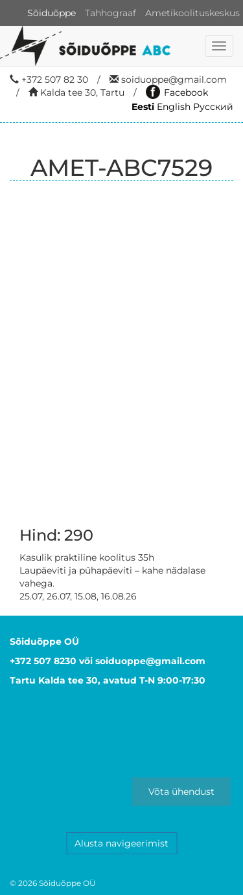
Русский (213, 107)
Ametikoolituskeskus (192, 13)
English (174, 107)
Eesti (143, 107)
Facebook (177, 92)
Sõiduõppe (51, 13)
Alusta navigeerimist (121, 843)
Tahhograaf (110, 13)
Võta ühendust (181, 791)
